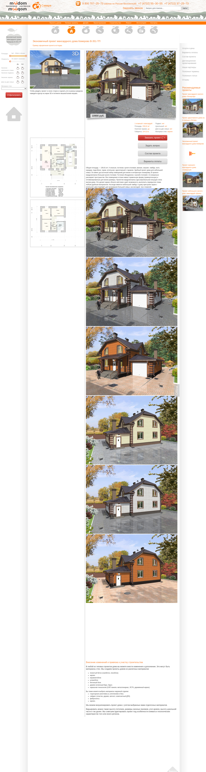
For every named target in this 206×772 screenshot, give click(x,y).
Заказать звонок (133, 8)
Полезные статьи (189, 76)
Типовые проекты (71, 28)
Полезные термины (190, 71)
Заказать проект (153, 138)
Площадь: (4, 53)
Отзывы (185, 80)
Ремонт (129, 28)
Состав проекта (152, 153)
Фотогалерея (141, 28)
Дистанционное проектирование (189, 62)
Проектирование (100, 28)
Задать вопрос (152, 145)
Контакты (154, 28)
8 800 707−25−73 (92, 3)
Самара (46, 5)
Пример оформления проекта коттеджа (47, 45)
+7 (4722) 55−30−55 (150, 3)
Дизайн (86, 28)
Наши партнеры (189, 67)
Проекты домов (55, 28)
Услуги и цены (188, 48)
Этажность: (5, 59)
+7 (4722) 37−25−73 (176, 3)
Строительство (115, 28)
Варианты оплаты (153, 161)
